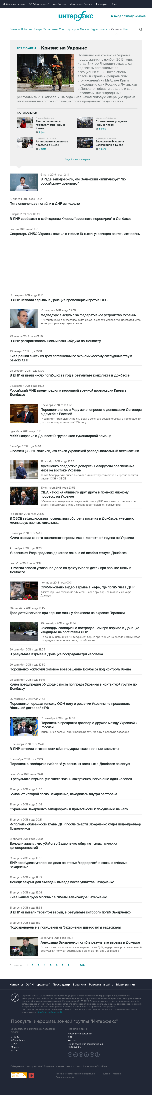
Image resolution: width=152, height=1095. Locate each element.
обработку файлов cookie (50, 1012)
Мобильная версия (14, 4)
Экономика (50, 29)
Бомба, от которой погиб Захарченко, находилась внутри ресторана (63, 794)
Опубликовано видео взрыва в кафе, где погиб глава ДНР (87, 587)
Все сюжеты (26, 48)
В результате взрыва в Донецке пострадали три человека (56, 654)
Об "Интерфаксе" (39, 4)
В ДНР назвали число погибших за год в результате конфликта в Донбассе (69, 375)
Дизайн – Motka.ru (112, 1073)
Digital (94, 29)
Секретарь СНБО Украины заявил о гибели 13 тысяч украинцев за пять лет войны (75, 234)
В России (26, 29)
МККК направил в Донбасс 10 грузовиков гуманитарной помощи (60, 436)
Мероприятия (125, 984)
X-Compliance (18, 1040)
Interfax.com (59, 4)
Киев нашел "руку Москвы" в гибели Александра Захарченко (58, 897)
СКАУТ (14, 1043)
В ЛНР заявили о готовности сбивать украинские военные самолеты (64, 749)
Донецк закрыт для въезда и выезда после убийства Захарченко (62, 882)
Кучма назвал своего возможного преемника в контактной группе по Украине (72, 538)
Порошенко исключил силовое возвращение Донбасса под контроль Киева (70, 669)
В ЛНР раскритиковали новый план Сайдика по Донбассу (55, 341)
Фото (126, 29)
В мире (37, 29)
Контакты (16, 984)
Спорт (63, 29)
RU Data (72, 1040)
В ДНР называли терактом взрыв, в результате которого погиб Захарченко (70, 912)
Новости (104, 29)
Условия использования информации (75, 1073)
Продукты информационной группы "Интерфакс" (64, 1021)
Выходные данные (65, 1077)
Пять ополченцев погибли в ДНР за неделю (45, 204)
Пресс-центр (61, 984)
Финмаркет (102, 4)
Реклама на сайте (101, 984)
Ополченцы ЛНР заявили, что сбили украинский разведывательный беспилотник (74, 451)
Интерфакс (76, 16)
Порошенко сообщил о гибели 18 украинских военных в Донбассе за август (70, 764)
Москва (84, 29)
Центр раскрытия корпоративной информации (85, 1045)
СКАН (71, 1037)
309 (82, 965)
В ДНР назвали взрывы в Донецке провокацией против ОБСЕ (59, 300)
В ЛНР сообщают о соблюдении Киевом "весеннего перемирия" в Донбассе (70, 219)
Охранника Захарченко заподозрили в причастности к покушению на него (69, 809)
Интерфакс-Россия (81, 4)
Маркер (15, 1047)
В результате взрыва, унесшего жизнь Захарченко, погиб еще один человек (71, 779)
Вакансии (79, 984)
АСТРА (14, 1050)
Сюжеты (116, 29)
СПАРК (15, 1036)
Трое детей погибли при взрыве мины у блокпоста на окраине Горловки (67, 613)
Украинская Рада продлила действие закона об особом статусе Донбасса (68, 553)
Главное (15, 29)
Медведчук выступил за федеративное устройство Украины (89, 315)
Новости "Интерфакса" (80, 1033)
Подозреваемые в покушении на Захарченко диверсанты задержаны (65, 927)
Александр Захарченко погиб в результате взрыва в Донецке (90, 943)
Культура (73, 29)
